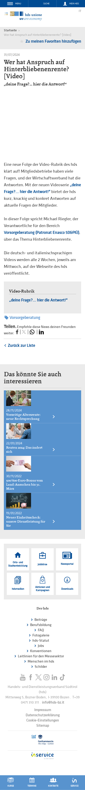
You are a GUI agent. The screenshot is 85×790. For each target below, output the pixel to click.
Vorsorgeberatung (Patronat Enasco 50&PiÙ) (41, 232)
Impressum (42, 710)
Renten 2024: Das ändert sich (30, 449)
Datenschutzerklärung (43, 715)
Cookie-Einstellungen (42, 720)
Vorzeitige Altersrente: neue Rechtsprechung (30, 417)
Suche (46, 3)
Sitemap (42, 726)
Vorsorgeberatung (22, 317)
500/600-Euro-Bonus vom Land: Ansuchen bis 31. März (30, 484)
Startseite (10, 30)
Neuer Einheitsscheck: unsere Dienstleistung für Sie (30, 521)
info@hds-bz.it (53, 702)
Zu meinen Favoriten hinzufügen (53, 41)
